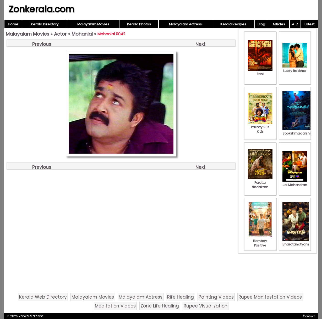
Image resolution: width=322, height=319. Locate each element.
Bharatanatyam (295, 242)
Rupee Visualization (205, 306)
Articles (278, 24)
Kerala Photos (139, 24)
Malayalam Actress (185, 24)
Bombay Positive (260, 241)
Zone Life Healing (159, 306)
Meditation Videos (115, 306)
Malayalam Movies (93, 24)
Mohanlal (82, 34)
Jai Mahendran (294, 182)
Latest (309, 24)
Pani (260, 71)
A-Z (295, 24)
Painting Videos (216, 297)
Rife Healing (180, 297)
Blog (261, 24)
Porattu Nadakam (260, 182)
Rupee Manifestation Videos (270, 297)
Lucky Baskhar (294, 68)
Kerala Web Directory (43, 297)
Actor (60, 34)
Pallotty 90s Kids (260, 127)
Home (13, 24)
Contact (309, 316)
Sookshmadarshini (297, 131)
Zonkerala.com (41, 9)
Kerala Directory (44, 24)
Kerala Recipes (233, 24)
